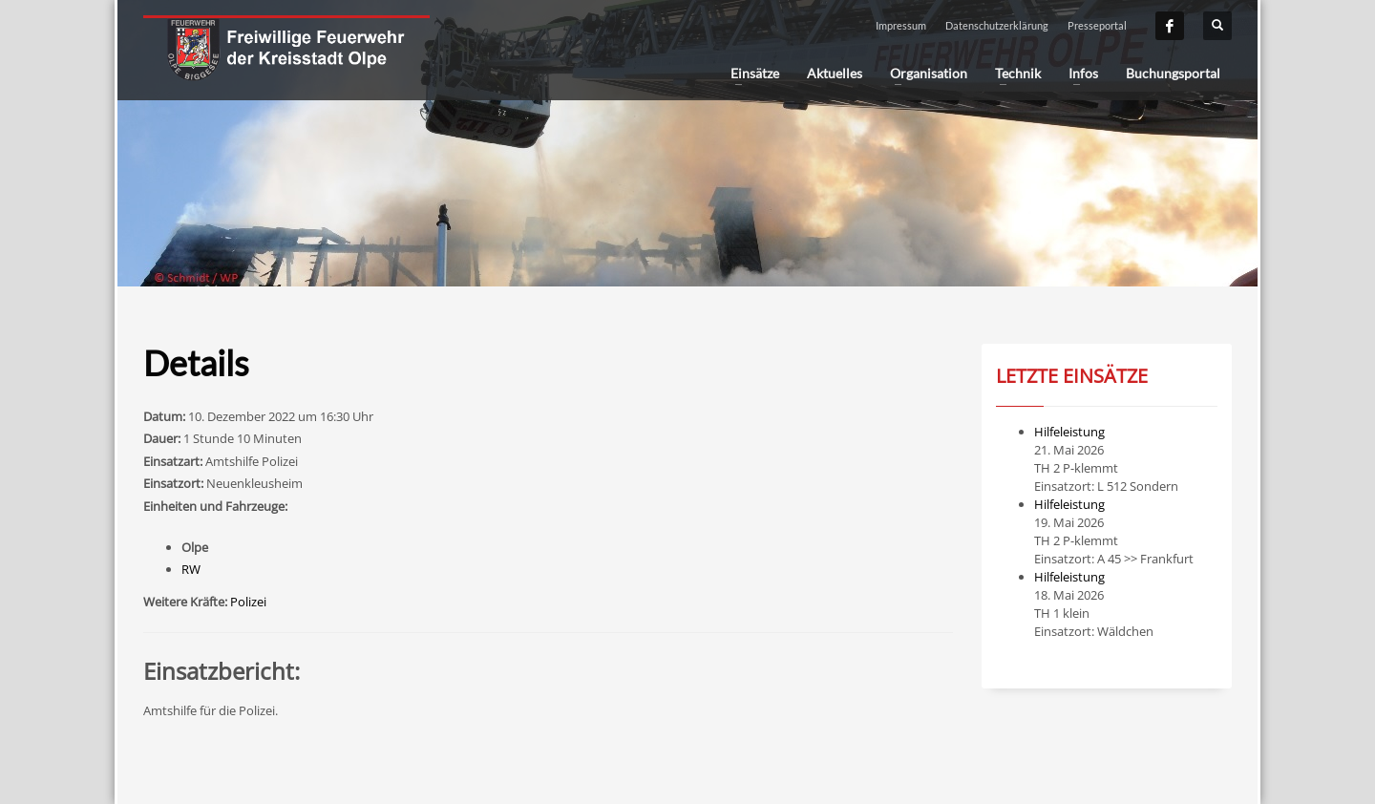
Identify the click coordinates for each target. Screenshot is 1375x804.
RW (191, 569)
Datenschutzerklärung (996, 25)
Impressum (901, 25)
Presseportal (1097, 25)
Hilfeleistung (1069, 431)
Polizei (248, 601)
